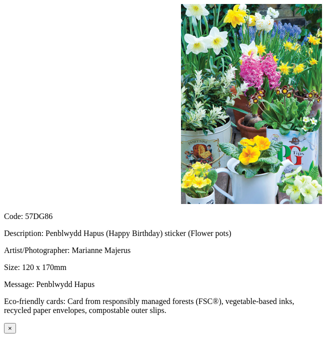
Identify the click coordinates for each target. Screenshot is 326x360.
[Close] (10, 328)
